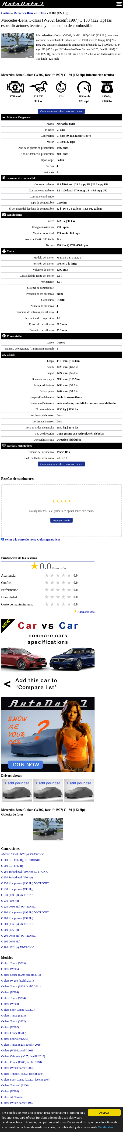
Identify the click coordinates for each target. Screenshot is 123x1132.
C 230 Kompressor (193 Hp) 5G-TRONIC (25, 883)
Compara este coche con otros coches (61, 111)
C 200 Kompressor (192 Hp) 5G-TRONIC (25, 912)
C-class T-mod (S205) (13, 963)
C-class (41, 13)
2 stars (53, 575)
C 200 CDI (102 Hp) (12, 865)
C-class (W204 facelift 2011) (17, 980)
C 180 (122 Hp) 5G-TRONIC (17, 947)
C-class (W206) (10, 1091)
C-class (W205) (10, 969)
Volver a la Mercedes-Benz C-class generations (30, 539)
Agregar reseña (61, 520)
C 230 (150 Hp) (10, 900)
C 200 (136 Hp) (10, 929)
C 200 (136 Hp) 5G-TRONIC (17, 924)
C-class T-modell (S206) (14, 1085)
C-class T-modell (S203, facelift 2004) (22, 1073)
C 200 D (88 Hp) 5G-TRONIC (18, 935)
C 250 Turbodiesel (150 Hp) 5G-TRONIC (24, 871)
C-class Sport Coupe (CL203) (18, 1009)
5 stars (69, 575)
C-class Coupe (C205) (13, 1033)
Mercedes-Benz (24, 13)
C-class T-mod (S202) (13, 1021)
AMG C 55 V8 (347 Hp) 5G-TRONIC (22, 854)
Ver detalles (105, 1128)
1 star (47, 575)
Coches (6, 13)
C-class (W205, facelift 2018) (18, 1050)
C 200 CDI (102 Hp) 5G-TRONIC (20, 860)
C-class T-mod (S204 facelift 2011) (21, 986)
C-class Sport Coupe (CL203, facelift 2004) (25, 1079)
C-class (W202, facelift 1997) (18, 1103)
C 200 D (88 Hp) (10, 941)
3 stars (58, 575)
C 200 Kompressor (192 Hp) (17, 918)
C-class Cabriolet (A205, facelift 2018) (23, 1056)
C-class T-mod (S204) (13, 998)
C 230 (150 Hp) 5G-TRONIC (17, 895)
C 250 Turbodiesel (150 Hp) (17, 877)
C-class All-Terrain (11, 1097)
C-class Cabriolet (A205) (15, 1038)
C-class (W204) (10, 992)
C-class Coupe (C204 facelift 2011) (21, 974)
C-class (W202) (10, 1027)
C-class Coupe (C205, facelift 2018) (21, 1062)
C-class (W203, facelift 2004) (18, 1068)
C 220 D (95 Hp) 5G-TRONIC (18, 906)
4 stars (64, 575)
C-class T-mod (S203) (13, 1015)
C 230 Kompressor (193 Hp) (17, 889)
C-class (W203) (10, 1004)
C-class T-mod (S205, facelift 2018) (21, 1044)
